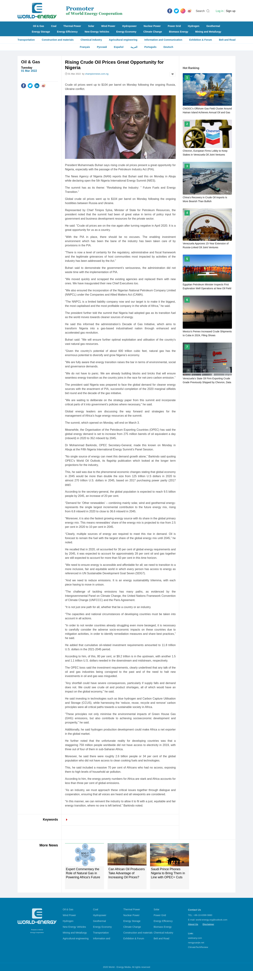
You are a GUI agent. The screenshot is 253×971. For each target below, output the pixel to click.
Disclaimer (208, 924)
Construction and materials (58, 39)
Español (118, 47)
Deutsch (168, 47)
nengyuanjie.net (196, 942)
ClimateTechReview (198, 947)
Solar (91, 26)
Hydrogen (193, 26)
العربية (134, 47)
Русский (102, 47)
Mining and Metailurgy (208, 31)
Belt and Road (227, 39)
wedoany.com (195, 938)
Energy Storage (41, 31)
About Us (193, 924)
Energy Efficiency (67, 31)
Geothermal (213, 26)
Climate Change (152, 31)
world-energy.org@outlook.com (211, 919)
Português (150, 47)
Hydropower (129, 26)
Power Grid (174, 26)
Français (85, 47)
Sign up (230, 11)
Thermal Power (72, 26)
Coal (53, 26)
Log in (219, 11)
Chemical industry (91, 39)
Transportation (26, 39)
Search (200, 11)
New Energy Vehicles (97, 31)
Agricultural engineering (123, 39)
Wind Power (108, 26)
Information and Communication (163, 39)
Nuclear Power (152, 26)
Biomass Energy (178, 31)
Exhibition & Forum (200, 39)
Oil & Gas (38, 26)
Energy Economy (126, 31)
